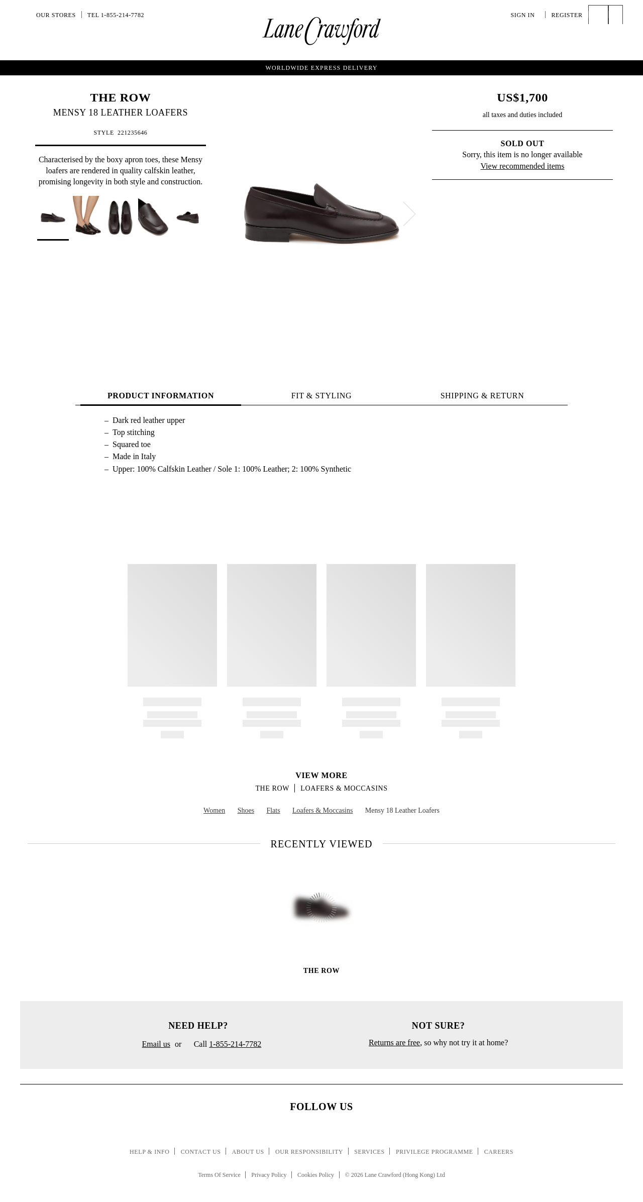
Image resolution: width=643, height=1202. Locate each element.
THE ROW (120, 97)
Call (223, 1044)
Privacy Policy (268, 1174)
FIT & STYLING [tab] (321, 395)
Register (566, 15)
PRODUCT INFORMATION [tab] (161, 395)
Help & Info (150, 1151)
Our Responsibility (309, 1151)
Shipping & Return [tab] (482, 395)
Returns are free (394, 1042)
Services (369, 1151)
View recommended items (523, 166)
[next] (409, 214)
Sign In (525, 15)
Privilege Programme (434, 1151)
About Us (248, 1151)
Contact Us (201, 1151)
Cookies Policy (315, 1174)
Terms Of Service (219, 1174)
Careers (498, 1151)
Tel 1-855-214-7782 (115, 15)
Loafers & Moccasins (343, 788)
